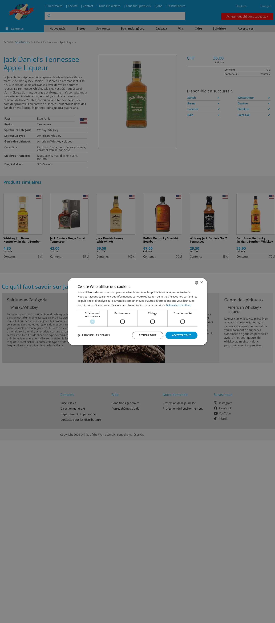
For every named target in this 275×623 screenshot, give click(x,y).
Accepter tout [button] (181, 335)
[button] (94, 335)
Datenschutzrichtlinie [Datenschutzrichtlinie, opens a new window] (178, 305)
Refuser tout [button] (145, 335)
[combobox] (196, 282)
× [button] (201, 282)
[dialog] (137, 311)
